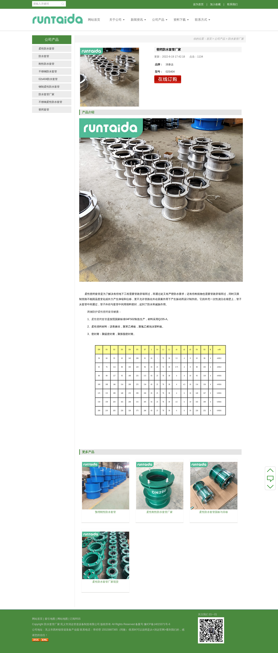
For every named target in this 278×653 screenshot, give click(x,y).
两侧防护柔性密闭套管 (100, 311)
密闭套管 (44, 109)
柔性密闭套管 (99, 319)
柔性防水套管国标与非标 (213, 512)
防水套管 (44, 56)
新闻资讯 (137, 19)
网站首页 (94, 19)
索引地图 (50, 618)
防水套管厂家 (46, 94)
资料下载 (179, 19)
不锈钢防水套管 (48, 71)
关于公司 (115, 19)
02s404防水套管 (48, 79)
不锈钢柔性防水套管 (50, 101)
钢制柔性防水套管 (49, 86)
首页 (209, 38)
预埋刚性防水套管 (105, 512)
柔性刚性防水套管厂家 (159, 512)
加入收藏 (215, 4)
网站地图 (62, 618)
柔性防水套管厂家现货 (105, 581)
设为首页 (198, 4)
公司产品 (158, 19)
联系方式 (201, 19)
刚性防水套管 (46, 63)
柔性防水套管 (46, 48)
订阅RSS (75, 618)
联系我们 (232, 4)
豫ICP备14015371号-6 (157, 624)
